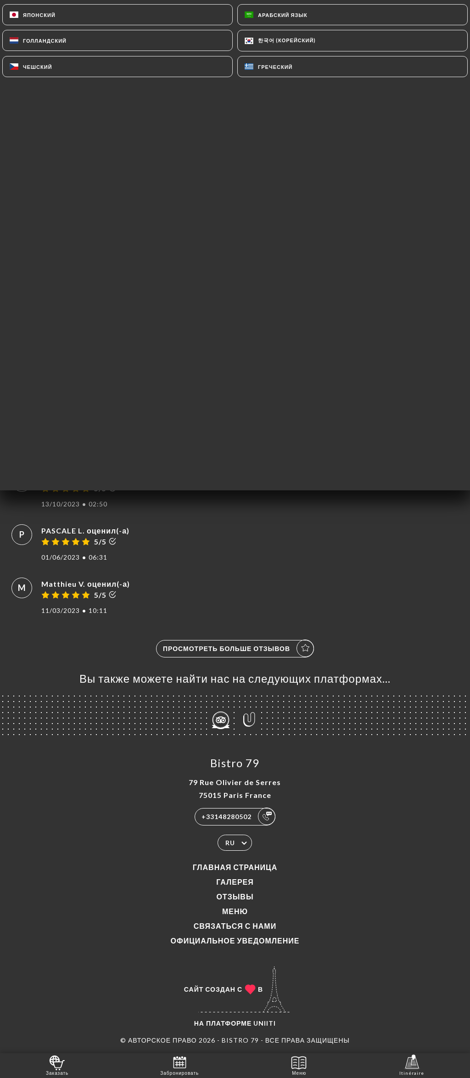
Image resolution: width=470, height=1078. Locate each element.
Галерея (235, 881)
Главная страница (235, 867)
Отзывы (234, 896)
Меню (235, 911)
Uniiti (264, 1023)
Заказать (57, 1065)
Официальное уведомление (235, 940)
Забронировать (179, 1065)
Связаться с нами (235, 925)
